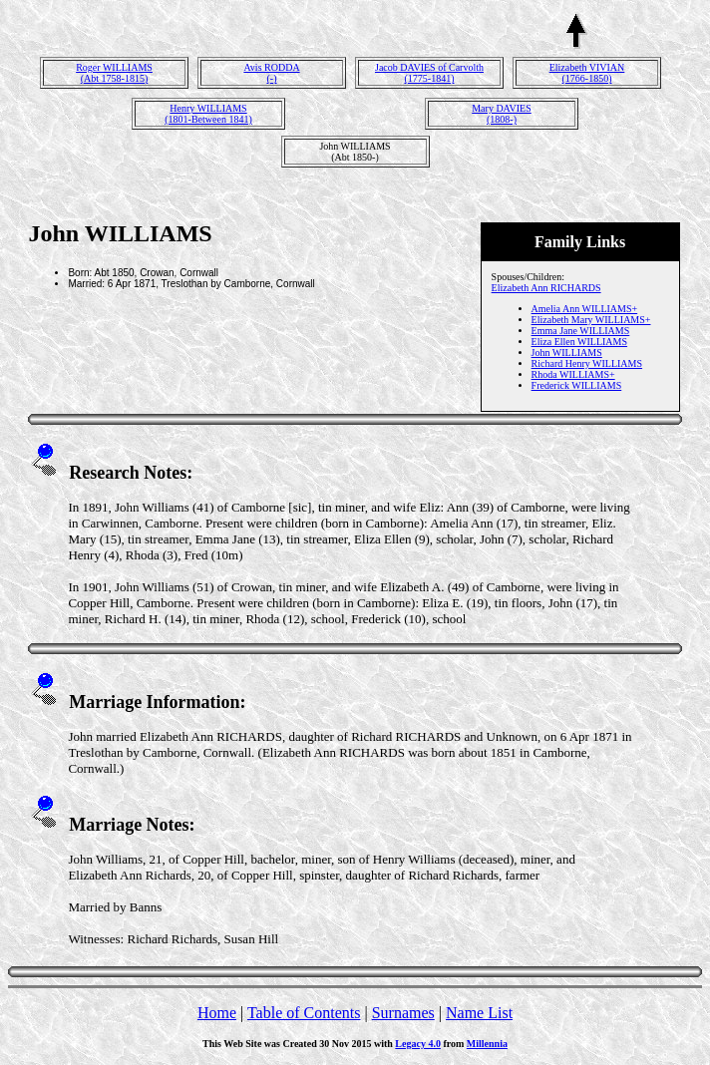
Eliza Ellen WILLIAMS (579, 341)
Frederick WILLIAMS (577, 385)
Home (216, 1012)
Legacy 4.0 (418, 1043)
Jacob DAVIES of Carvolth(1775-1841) (429, 73)
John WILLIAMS (567, 352)
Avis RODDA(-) (271, 73)
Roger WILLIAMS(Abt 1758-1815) (114, 73)
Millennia (487, 1043)
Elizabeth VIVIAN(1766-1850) (587, 73)
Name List (479, 1012)
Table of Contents (304, 1012)
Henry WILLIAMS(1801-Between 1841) (208, 114)
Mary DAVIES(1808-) (502, 114)
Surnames (403, 1012)
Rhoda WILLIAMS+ (573, 374)
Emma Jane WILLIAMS (581, 330)
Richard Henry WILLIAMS (587, 363)
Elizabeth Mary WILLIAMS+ (591, 319)
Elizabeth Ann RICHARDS (546, 287)
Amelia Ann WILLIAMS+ (585, 308)
